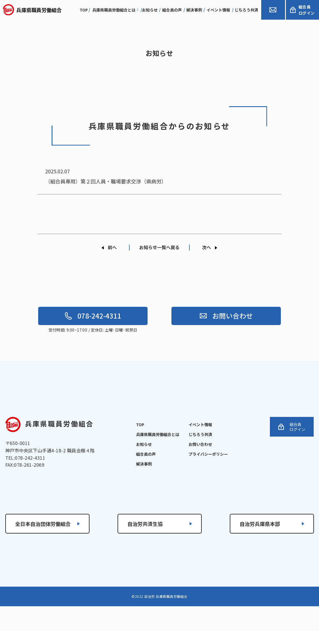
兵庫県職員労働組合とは (115, 10)
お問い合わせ (226, 316)
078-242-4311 (93, 316)
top (84, 10)
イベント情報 (218, 10)
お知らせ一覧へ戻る (159, 247)
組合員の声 (172, 10)
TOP (140, 424)
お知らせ (150, 10)
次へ (206, 247)
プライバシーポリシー (208, 454)
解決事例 (194, 10)
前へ (112, 247)
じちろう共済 (246, 10)
